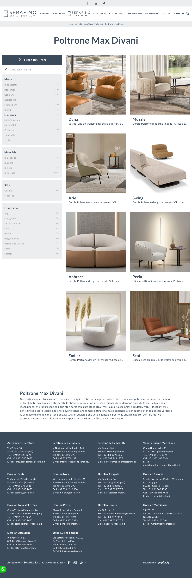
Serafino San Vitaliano (66, 443)
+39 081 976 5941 (22, 486)
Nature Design (12, 119)
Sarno (7, 248)
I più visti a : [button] (11, 207)
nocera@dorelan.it (115, 523)
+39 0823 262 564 (157, 520)
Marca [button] (8, 79)
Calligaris (9, 94)
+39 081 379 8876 (157, 455)
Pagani (8, 233)
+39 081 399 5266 (112, 455)
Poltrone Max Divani (114, 24)
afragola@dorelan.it (116, 493)
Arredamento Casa (84, 24)
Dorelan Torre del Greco (22, 505)
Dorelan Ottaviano (19, 532)
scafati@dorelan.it (25, 493)
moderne (9, 195)
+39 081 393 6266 (22, 517)
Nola (6, 228)
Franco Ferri (10, 104)
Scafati (8, 253)
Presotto (9, 129)
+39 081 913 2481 (112, 486)
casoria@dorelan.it (161, 496)
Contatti (178, 13)
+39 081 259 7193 (112, 517)
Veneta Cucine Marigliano (159, 443)
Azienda (44, 13)
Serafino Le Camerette (112, 443)
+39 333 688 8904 (158, 458)
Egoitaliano (10, 99)
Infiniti (8, 109)
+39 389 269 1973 (113, 458)
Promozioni (152, 13)
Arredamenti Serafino (21, 443)
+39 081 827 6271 (22, 455)
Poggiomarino (11, 238)
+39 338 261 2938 (68, 489)
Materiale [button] (10, 152)
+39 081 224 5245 (67, 517)
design (8, 190)
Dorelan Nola (61, 474)
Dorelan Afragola (108, 474)
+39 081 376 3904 (67, 455)
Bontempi (9, 89)
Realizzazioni (101, 13)
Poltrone (99, 24)
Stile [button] (7, 185)
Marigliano (10, 218)
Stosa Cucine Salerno (66, 532)
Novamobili (10, 124)
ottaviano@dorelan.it (26, 548)
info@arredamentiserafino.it (30, 461)
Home (70, 24)
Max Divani (10, 114)
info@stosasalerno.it (71, 551)
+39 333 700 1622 (23, 458)
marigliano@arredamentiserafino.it (161, 465)
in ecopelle (10, 157)
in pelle (8, 167)
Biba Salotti (10, 84)
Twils (7, 139)
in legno (8, 162)
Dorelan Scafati (17, 474)
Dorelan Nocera (108, 505)
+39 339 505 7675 (23, 489)
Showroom (135, 13)
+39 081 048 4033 (157, 489)
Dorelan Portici (62, 505)
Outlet (166, 13)
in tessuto (9, 172)
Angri (7, 213)
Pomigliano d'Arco (14, 243)
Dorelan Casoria (153, 474)
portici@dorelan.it (70, 523)
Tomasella (9, 134)
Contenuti (118, 13)
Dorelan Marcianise (155, 505)
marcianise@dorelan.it (162, 523)
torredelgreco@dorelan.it (28, 523)
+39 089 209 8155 (67, 544)
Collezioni (58, 13)
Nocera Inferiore (13, 223)
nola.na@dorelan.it (70, 493)
